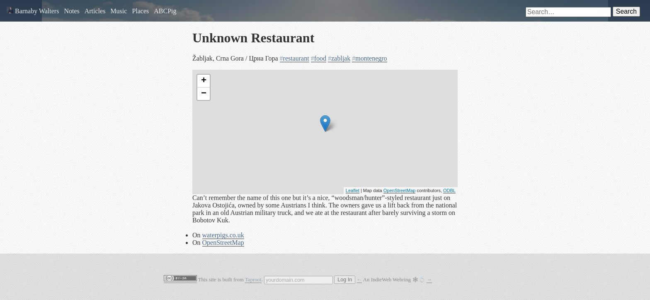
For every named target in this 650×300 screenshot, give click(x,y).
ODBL (449, 190)
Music (118, 11)
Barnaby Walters (33, 11)
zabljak (339, 58)
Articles (95, 11)
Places (140, 11)
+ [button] (203, 81)
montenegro (369, 58)
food (318, 58)
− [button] (203, 94)
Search (626, 11)
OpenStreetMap (399, 190)
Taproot (253, 280)
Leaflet (352, 190)
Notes (71, 11)
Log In (344, 280)
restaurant (294, 58)
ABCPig (165, 11)
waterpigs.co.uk (223, 235)
